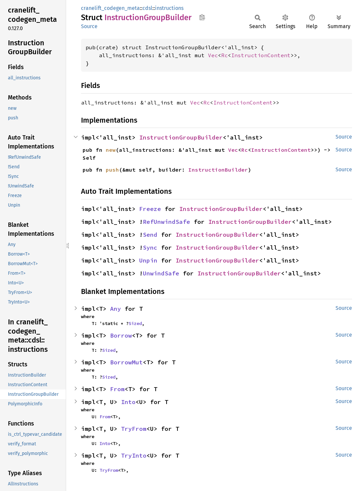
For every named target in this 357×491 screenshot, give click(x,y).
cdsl (147, 8)
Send (150, 234)
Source (89, 26)
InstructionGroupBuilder (181, 137)
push (112, 169)
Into (128, 402)
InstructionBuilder (218, 169)
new (111, 149)
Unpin (148, 260)
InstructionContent (261, 55)
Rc (224, 55)
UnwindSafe (161, 273)
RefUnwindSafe (166, 221)
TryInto (133, 455)
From (117, 389)
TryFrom (133, 428)
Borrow (121, 335)
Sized (135, 323)
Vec (213, 55)
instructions (169, 8)
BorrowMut (126, 362)
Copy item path (202, 17)
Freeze (150, 209)
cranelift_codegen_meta (110, 8)
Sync (150, 247)
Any (115, 308)
